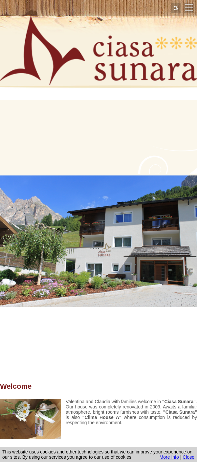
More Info (169, 457)
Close (188, 457)
